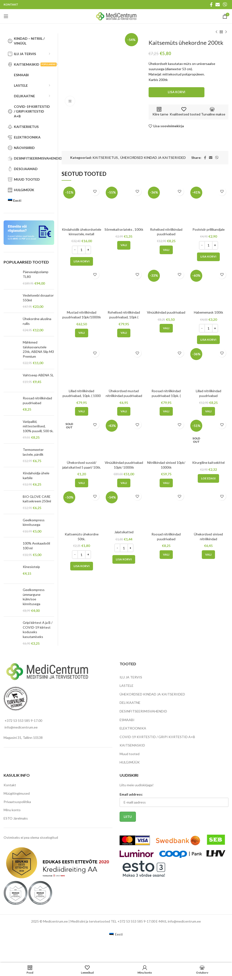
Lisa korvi (176, 92)
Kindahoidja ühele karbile (36, 475)
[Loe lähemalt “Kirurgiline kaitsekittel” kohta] (208, 478)
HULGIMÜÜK (130, 762)
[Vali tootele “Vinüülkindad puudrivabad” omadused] (166, 328)
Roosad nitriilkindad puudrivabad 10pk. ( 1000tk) (166, 395)
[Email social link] (217, 4)
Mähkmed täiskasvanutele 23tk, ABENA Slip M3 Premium (38, 349)
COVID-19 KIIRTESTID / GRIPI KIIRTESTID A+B (157, 737)
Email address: (131, 794)
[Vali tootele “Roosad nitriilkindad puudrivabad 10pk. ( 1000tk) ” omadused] (166, 411)
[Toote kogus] (81, 250)
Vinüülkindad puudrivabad (166, 312)
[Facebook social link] (211, 4)
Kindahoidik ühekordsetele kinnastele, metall (81, 234)
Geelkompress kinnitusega (34, 522)
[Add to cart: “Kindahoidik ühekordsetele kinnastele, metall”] (81, 261)
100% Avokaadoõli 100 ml (36, 545)
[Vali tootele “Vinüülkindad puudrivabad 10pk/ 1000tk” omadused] (123, 483)
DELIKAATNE (130, 702)
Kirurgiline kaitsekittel (208, 462)
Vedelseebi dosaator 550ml (38, 297)
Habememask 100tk (208, 312)
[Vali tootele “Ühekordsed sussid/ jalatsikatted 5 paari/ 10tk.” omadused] (81, 483)
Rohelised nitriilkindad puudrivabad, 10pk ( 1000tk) (123, 317)
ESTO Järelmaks (16, 818)
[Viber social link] (224, 4)
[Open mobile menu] (6, 16)
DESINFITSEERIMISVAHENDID (143, 711)
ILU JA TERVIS (131, 677)
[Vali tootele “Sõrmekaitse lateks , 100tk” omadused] (123, 245)
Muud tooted (129, 754)
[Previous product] (216, 32)
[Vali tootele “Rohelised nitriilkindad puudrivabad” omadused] (166, 250)
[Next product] (226, 32)
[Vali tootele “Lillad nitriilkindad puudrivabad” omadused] (208, 411)
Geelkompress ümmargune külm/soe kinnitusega (34, 597)
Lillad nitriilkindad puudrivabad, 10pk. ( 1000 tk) (82, 395)
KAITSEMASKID (132, 745)
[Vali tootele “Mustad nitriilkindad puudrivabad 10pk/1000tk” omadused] (81, 333)
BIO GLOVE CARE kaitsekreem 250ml (37, 498)
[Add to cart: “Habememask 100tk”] (208, 339)
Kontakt (10, 785)
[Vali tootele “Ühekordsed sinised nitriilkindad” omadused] (208, 554)
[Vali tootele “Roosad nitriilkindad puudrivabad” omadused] (166, 554)
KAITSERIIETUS (105, 157)
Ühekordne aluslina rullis (37, 321)
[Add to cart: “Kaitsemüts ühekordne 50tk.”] (81, 566)
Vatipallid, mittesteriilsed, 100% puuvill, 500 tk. (38, 426)
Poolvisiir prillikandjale (208, 229)
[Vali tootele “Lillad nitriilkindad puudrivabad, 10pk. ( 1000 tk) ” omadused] (81, 411)
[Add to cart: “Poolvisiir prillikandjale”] (208, 256)
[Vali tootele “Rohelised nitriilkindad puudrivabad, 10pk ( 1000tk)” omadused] (123, 333)
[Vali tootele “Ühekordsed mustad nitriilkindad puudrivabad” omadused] (123, 411)
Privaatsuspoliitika (17, 802)
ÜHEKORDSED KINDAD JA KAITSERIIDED (153, 157)
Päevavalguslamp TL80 (35, 274)
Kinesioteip (31, 567)
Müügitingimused (17, 793)
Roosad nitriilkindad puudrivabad (37, 400)
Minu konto (12, 810)
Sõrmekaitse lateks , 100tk (124, 229)
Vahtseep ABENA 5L (38, 375)
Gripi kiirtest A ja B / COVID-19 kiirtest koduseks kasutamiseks (37, 629)
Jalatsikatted (123, 532)
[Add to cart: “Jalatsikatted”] (123, 559)
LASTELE (126, 685)
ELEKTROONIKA (133, 728)
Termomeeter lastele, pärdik (33, 452)
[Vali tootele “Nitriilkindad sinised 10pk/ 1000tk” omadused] (166, 483)
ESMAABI (127, 720)
